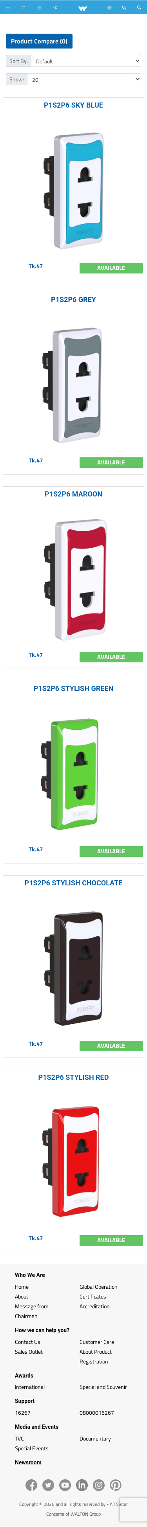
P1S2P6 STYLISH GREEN (73, 688)
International (30, 1387)
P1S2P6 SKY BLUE (73, 105)
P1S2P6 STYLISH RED (73, 1077)
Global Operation (99, 1286)
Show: (16, 79)
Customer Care (97, 1342)
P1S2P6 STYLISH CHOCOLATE (74, 883)
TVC (19, 1438)
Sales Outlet (29, 1351)
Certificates (93, 1296)
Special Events (32, 1448)
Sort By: (18, 61)
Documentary (95, 1438)
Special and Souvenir (103, 1387)
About (21, 1296)
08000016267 (97, 1412)
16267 (23, 1412)
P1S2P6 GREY (73, 299)
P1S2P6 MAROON (73, 494)
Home (22, 1286)
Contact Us (27, 1342)
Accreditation (95, 1306)
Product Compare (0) (39, 41)
